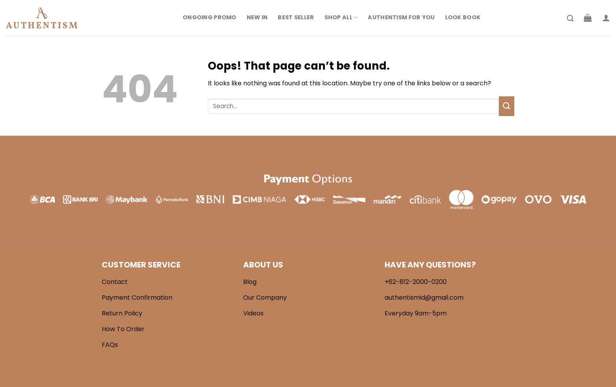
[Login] (606, 17)
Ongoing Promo (209, 17)
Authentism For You (401, 17)
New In (257, 17)
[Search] (570, 19)
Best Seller (296, 17)
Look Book (463, 17)
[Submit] (506, 106)
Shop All (341, 17)
